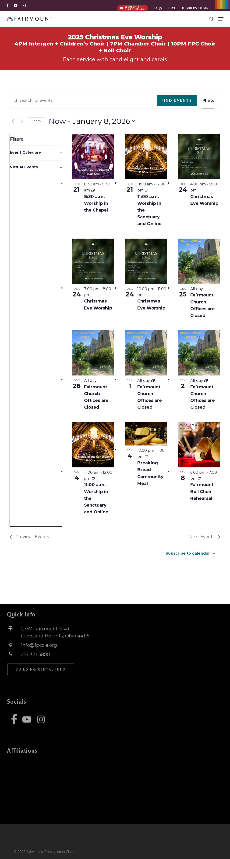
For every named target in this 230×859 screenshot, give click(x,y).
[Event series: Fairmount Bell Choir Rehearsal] (199, 478)
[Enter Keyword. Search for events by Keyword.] (83, 100)
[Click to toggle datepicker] (92, 121)
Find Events (177, 100)
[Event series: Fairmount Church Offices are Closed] (153, 380)
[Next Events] (22, 121)
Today (36, 121)
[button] (220, 19)
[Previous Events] (12, 121)
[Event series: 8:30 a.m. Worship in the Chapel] (93, 190)
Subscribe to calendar (188, 553)
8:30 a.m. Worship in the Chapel (96, 203)
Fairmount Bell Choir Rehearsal (201, 491)
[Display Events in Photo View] (208, 100)
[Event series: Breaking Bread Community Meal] (146, 456)
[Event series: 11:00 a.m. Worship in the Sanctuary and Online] (146, 190)
